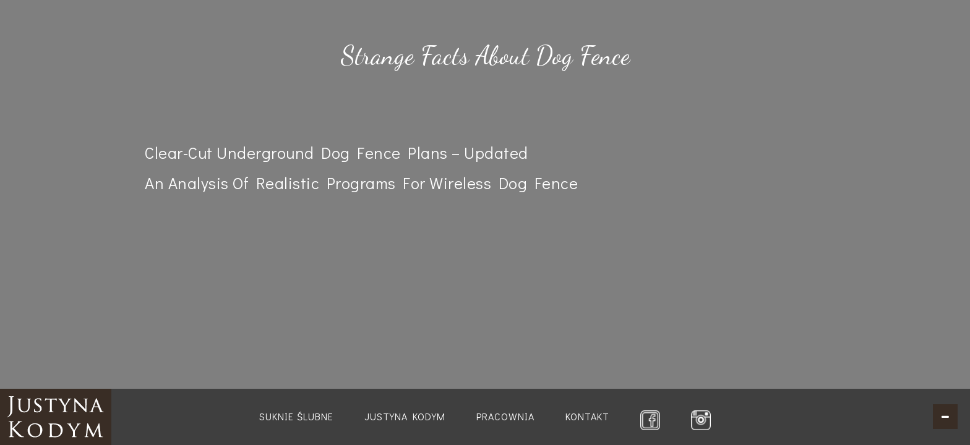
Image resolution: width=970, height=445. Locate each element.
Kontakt (587, 416)
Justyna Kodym (404, 416)
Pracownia (505, 416)
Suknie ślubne (296, 416)
